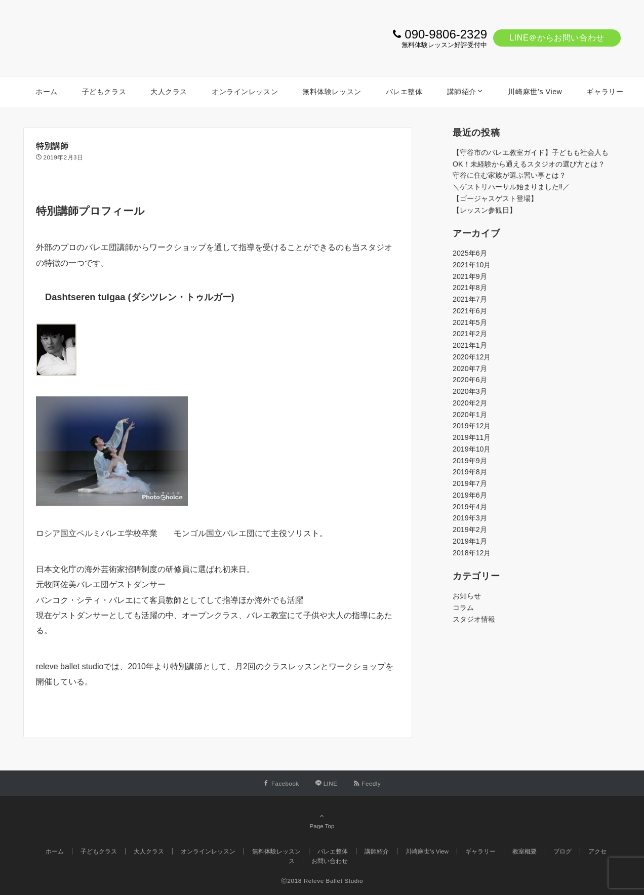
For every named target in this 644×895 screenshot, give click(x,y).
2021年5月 (470, 322)
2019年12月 (472, 426)
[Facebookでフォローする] (281, 783)
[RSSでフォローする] (367, 783)
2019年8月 (470, 472)
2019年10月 (472, 449)
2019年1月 (470, 541)
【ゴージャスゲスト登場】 (495, 198)
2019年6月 (470, 495)
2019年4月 (470, 507)
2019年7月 (470, 483)
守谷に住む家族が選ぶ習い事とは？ (509, 175)
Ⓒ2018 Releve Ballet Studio (322, 880)
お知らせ (467, 596)
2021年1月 (470, 345)
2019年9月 (470, 461)
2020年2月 (470, 403)
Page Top (322, 820)
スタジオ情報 (474, 619)
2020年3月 (470, 391)
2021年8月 (470, 287)
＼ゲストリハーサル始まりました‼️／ (511, 187)
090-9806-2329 (446, 34)
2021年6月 (470, 311)
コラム (463, 607)
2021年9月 (470, 276)
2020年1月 (470, 415)
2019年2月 (470, 529)
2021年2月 (470, 334)
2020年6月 (470, 380)
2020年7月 (470, 368)
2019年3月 (470, 518)
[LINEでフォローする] (326, 783)
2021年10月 (472, 265)
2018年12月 (472, 553)
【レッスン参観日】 (484, 210)
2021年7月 (470, 299)
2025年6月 (470, 253)
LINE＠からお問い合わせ (557, 37)
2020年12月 (472, 357)
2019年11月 (472, 437)
